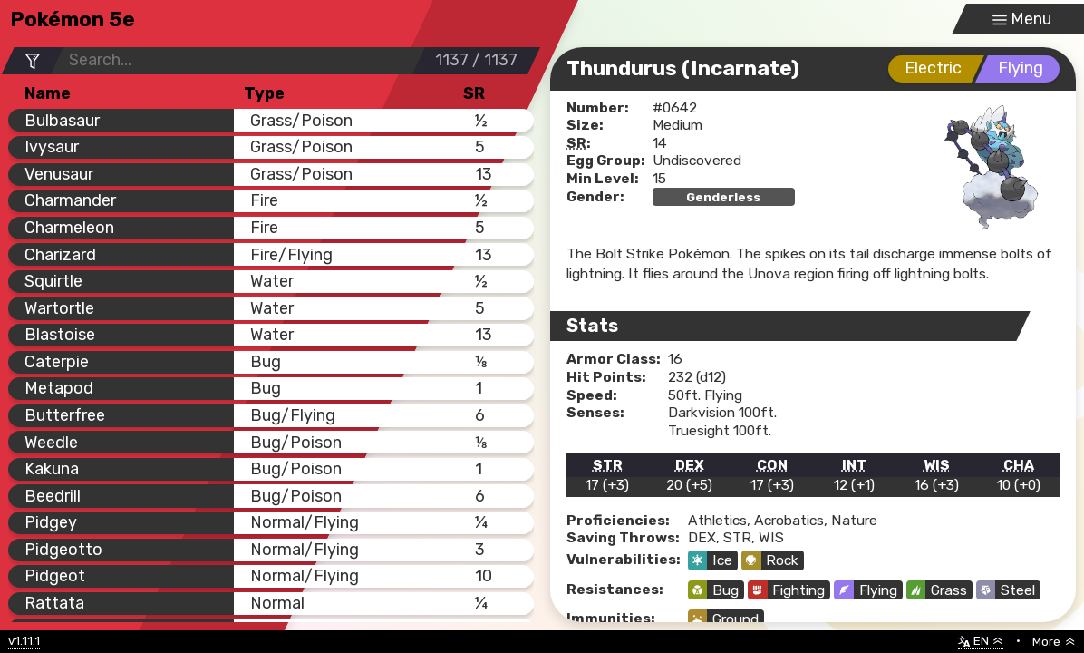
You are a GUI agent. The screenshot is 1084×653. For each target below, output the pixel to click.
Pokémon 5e (72, 19)
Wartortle (59, 307)
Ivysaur (51, 146)
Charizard (60, 254)
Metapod (58, 387)
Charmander (70, 200)
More (1054, 641)
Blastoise (59, 334)
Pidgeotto (63, 549)
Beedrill (52, 495)
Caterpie (56, 361)
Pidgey (50, 521)
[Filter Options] (33, 60)
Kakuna (51, 468)
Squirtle (53, 280)
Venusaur (58, 173)
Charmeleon (69, 227)
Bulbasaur (62, 120)
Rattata (54, 602)
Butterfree (64, 414)
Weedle (51, 442)
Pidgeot (54, 575)
